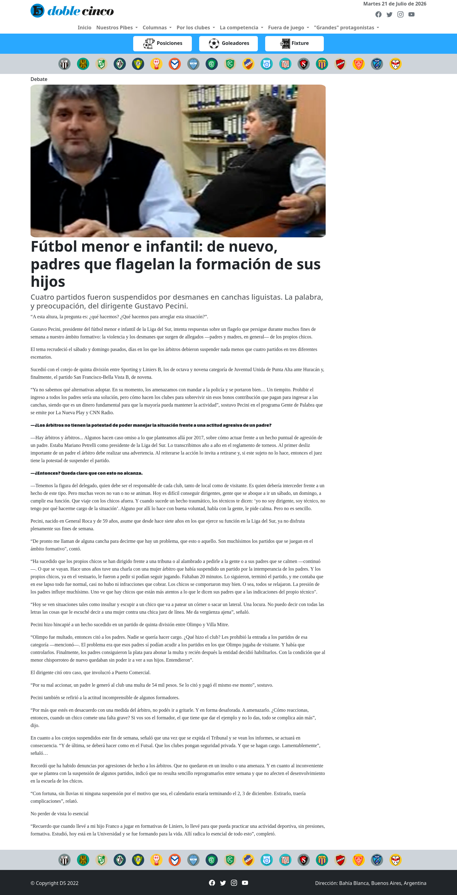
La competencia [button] (240, 27)
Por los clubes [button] (194, 27)
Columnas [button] (155, 27)
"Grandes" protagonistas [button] (344, 27)
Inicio (84, 27)
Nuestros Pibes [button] (115, 27)
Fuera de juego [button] (286, 27)
